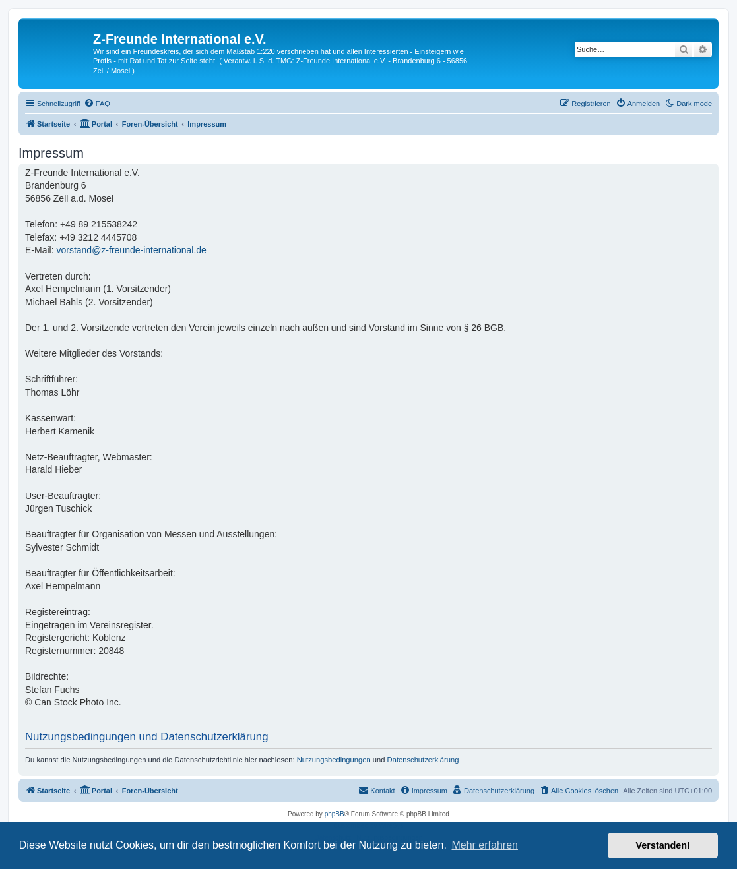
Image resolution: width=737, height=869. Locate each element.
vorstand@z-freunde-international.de (131, 250)
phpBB (334, 814)
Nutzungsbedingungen (334, 760)
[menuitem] (97, 103)
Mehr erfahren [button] (484, 845)
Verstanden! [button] (663, 845)
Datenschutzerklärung (423, 760)
